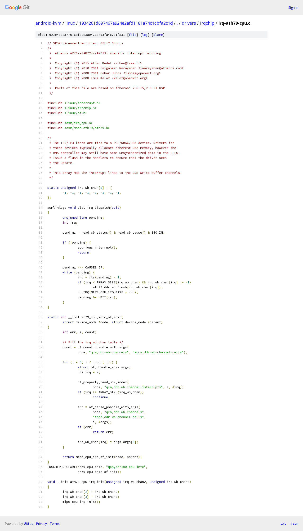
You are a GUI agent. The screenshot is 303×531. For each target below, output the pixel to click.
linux (70, 23)
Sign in (293, 7)
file (132, 35)
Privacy (41, 523)
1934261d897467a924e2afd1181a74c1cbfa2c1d (126, 23)
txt (283, 523)
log (145, 35)
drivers (189, 23)
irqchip (207, 23)
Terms (55, 523)
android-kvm (48, 23)
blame (158, 35)
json (294, 523)
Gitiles (28, 523)
